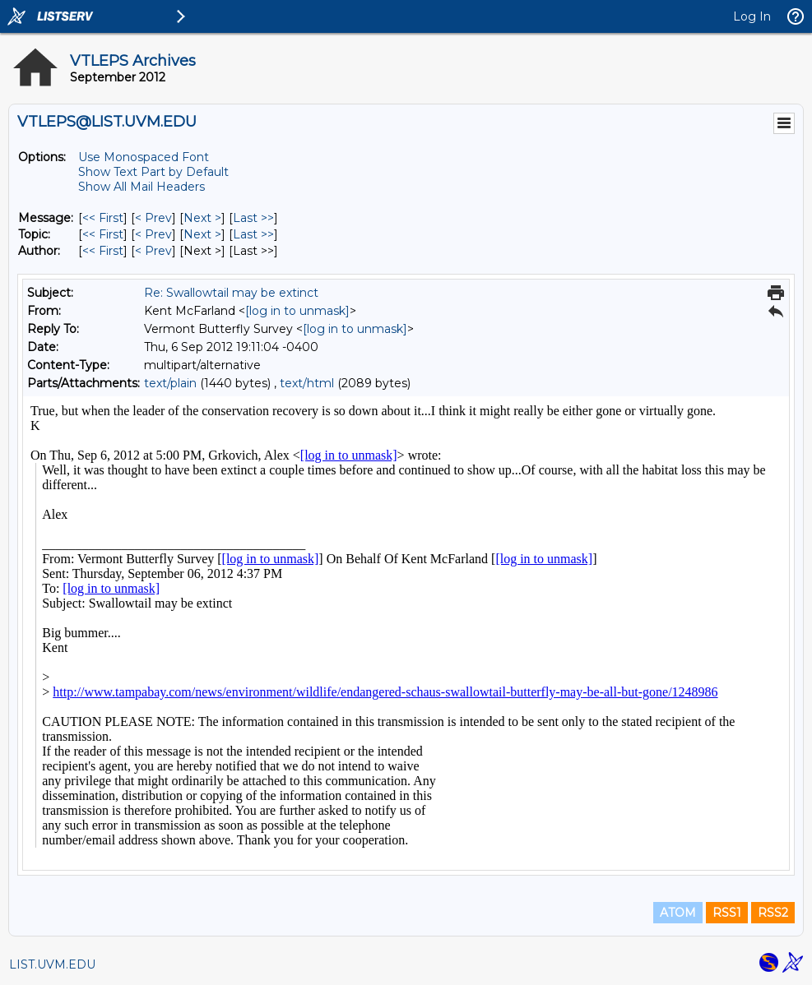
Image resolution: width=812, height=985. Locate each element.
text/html (307, 383)
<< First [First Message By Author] (102, 250)
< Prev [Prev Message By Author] (153, 250)
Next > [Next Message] (202, 217)
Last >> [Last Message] (253, 217)
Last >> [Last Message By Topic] (253, 234)
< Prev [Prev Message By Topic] (153, 234)
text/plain (170, 383)
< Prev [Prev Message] (153, 217)
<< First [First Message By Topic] (102, 234)
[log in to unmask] (297, 310)
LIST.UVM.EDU (52, 964)
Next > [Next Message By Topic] (202, 234)
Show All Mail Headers (141, 186)
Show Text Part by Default (153, 171)
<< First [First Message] (102, 217)
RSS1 (726, 912)
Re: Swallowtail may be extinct (231, 292)
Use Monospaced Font (143, 157)
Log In (752, 16)
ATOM (678, 912)
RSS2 (773, 912)
